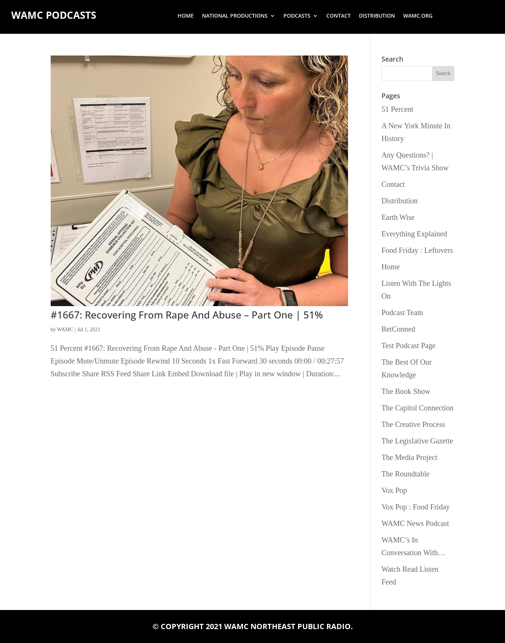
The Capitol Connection (417, 408)
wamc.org (418, 16)
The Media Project (409, 457)
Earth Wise (398, 217)
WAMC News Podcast (415, 523)
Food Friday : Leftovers (417, 250)
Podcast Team (402, 312)
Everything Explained (414, 234)
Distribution (377, 16)
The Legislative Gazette (417, 441)
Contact (338, 16)
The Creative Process (413, 424)
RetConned (398, 329)
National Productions (235, 16)
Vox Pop (394, 490)
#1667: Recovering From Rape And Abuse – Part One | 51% (187, 315)
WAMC (65, 329)
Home (186, 16)
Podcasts (297, 16)
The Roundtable (405, 474)
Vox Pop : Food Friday (415, 507)
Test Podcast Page (408, 345)
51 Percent (397, 109)
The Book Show (405, 391)
